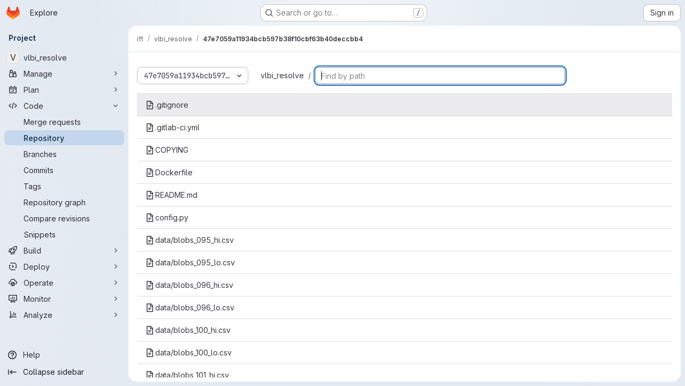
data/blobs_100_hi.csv (188, 330)
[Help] (64, 354)
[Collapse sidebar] (64, 372)
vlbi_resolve (282, 75)
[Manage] (64, 73)
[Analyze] (64, 314)
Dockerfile (169, 172)
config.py (167, 217)
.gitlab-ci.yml (173, 127)
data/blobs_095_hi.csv (190, 239)
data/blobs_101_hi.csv (187, 375)
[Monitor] (64, 298)
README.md (171, 194)
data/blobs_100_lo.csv (189, 352)
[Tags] (64, 186)
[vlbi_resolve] (64, 57)
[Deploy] (64, 266)
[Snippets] (64, 234)
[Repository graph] (64, 202)
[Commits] (64, 169)
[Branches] (64, 153)
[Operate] (64, 282)
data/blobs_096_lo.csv (190, 307)
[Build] (64, 250)
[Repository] (64, 137)
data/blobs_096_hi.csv (189, 285)
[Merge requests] (64, 121)
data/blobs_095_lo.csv (190, 262)
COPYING (167, 149)
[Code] (64, 105)
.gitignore (167, 104)
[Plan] (64, 89)
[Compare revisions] (64, 218)
